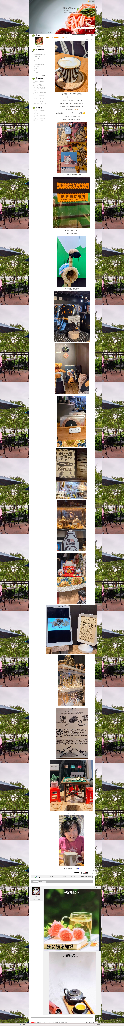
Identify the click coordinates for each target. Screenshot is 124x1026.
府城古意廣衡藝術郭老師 (39, 54)
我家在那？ (36, 100)
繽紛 (35, 60)
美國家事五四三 (70, 8)
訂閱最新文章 (86, 12)
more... (44, 75)
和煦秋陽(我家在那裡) (39, 64)
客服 (66, 1022)
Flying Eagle (36, 70)
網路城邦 (91, 1)
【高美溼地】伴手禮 (38, 101)
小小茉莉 (36, 72)
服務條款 (49, 1022)
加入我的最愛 (79, 12)
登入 (92, 1024)
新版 (84, 8)
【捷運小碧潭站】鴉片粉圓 (39, 87)
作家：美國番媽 (66, 10)
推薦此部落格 (72, 12)
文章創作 (49, 32)
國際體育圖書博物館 (38, 120)
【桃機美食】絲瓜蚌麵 (38, 98)
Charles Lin (36, 58)
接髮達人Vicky (37, 56)
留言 (34, 899)
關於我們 (39, 1022)
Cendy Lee (36, 62)
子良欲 (35, 68)
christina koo (36, 66)
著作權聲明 (55, 1022)
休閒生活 (92, 870)
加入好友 (65, 12)
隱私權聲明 (61, 1022)
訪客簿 (67, 32)
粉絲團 (23, 1024)
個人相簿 (58, 32)
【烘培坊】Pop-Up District (39, 118)
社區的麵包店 (36, 113)
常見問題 (44, 1022)
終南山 (36, 896)
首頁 (41, 32)
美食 (96, 870)
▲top (93, 1019)
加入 (95, 1024)
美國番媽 (39, 46)
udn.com (92, 1022)
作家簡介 (76, 32)
